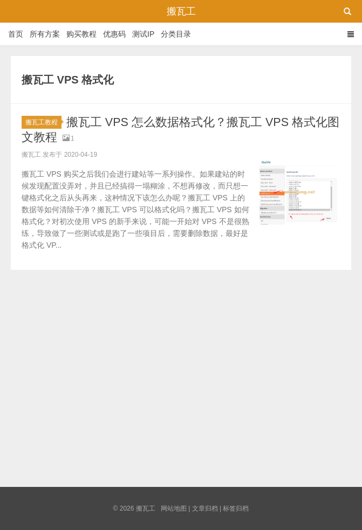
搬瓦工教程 (43, 122)
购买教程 (81, 34)
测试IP (143, 34)
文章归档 (205, 508)
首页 (15, 34)
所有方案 (45, 34)
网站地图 (174, 508)
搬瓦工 (181, 11)
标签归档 (236, 508)
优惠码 (114, 34)
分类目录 (176, 34)
